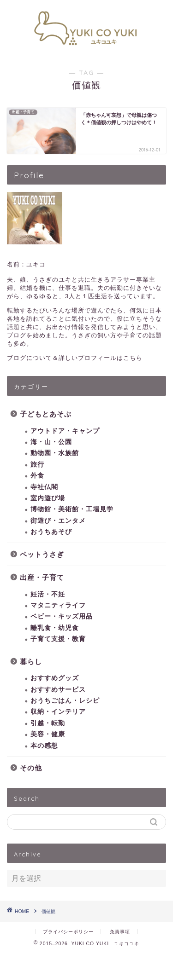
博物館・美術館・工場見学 (71, 509)
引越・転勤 (47, 723)
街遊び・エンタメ (58, 520)
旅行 (37, 464)
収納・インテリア (58, 711)
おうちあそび (51, 531)
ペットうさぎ (42, 554)
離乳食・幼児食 (54, 627)
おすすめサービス (58, 689)
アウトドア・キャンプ (65, 431)
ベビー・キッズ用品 (61, 616)
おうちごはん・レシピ (65, 700)
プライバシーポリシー (68, 931)
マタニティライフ (58, 605)
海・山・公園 (51, 442)
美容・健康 (47, 734)
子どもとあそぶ (46, 414)
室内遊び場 (47, 498)
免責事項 (120, 931)
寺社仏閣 (44, 487)
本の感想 (44, 745)
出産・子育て (42, 577)
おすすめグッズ (54, 678)
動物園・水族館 (54, 453)
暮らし (31, 661)
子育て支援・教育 (58, 639)
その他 (31, 768)
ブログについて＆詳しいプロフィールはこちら (75, 357)
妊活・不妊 (47, 594)
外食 (37, 475)
